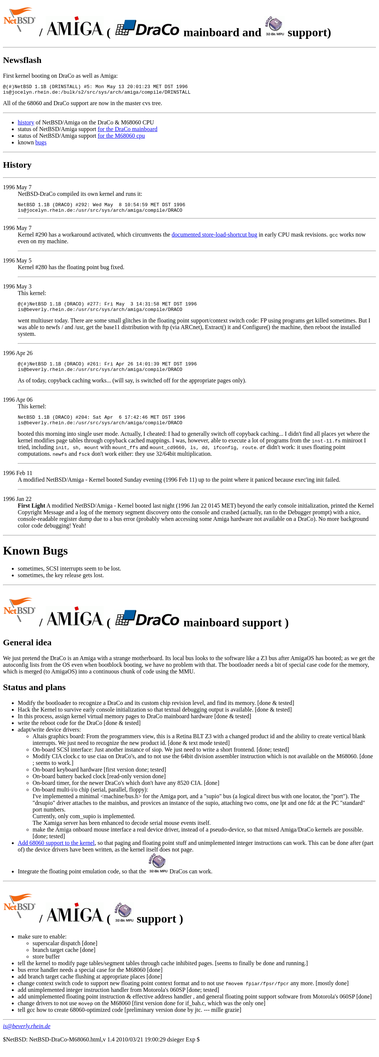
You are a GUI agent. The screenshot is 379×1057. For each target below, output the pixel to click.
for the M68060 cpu (121, 138)
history (26, 124)
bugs (41, 144)
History (17, 167)
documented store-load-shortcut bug (214, 239)
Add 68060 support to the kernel (56, 854)
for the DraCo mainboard (127, 131)
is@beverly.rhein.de (26, 1037)
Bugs (55, 561)
